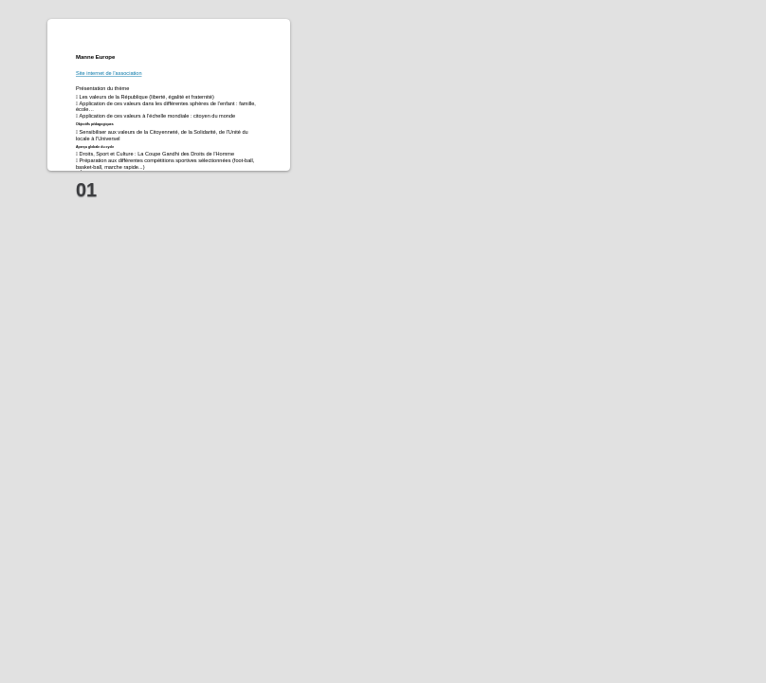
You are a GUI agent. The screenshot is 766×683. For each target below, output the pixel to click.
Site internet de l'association (109, 73)
